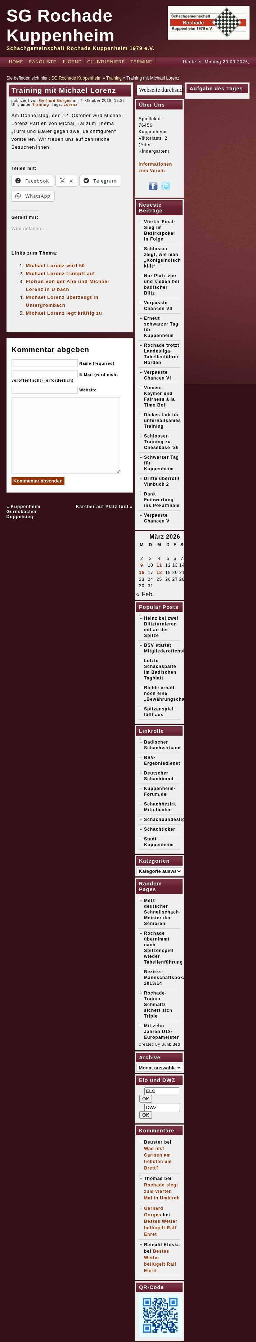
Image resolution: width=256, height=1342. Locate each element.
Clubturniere (106, 61)
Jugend (72, 61)
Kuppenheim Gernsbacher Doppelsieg (23, 511)
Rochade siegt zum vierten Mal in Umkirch (162, 1191)
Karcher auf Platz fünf (102, 506)
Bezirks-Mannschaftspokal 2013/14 (166, 977)
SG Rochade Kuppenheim (76, 78)
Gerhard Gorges (55, 101)
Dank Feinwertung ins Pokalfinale (162, 500)
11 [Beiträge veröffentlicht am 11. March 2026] (159, 565)
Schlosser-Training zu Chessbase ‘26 (161, 442)
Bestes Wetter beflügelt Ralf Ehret (161, 1228)
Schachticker (159, 829)
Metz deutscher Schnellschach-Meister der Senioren (162, 912)
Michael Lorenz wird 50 (55, 265)
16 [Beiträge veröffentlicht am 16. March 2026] (141, 572)
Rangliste (43, 61)
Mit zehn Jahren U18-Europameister (161, 1031)
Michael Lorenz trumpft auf (60, 273)
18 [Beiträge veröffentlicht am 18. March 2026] (159, 572)
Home (16, 61)
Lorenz (70, 105)
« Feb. (145, 594)
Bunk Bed (171, 1044)
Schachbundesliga (166, 819)
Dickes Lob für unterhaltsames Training (162, 420)
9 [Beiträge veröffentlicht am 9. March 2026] (141, 565)
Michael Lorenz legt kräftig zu (64, 313)
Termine (142, 61)
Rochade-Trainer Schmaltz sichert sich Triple (158, 1005)
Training (114, 78)
